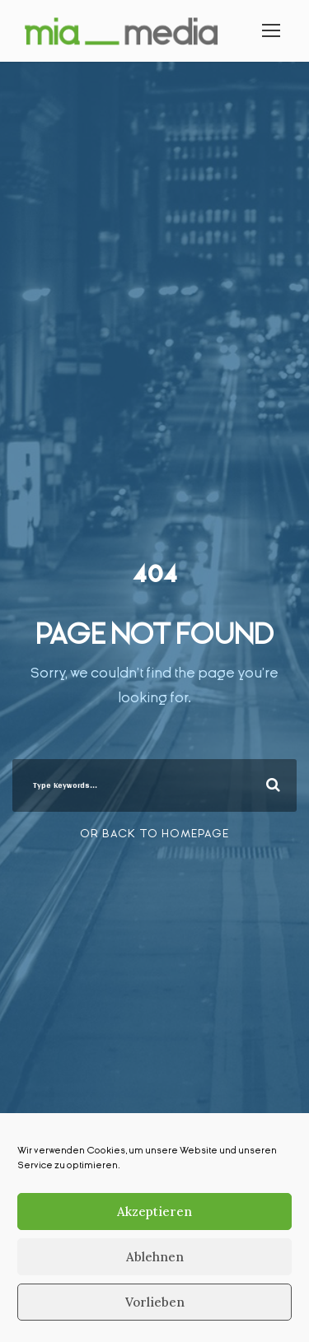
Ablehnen (155, 1257)
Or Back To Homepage (154, 833)
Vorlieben (155, 1302)
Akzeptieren (154, 1211)
